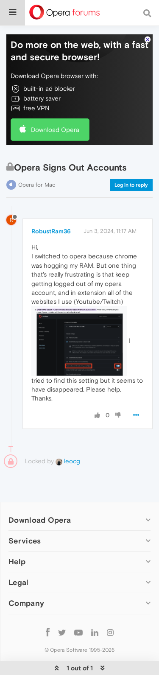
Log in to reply (131, 185)
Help (16, 561)
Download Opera (55, 129)
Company (26, 603)
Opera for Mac (36, 185)
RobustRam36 (51, 231)
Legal (18, 582)
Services (24, 540)
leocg (68, 461)
